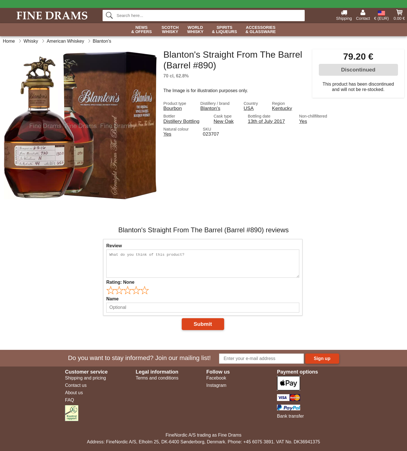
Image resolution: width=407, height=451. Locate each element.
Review (114, 245)
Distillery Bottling (181, 121)
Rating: (120, 282)
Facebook (216, 378)
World (195, 29)
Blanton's (210, 108)
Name (112, 298)
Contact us (75, 385)
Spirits (224, 29)
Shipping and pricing (85, 378)
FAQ (69, 400)
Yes (303, 121)
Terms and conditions (157, 378)
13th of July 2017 (266, 121)
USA (249, 108)
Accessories (261, 29)
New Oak (224, 121)
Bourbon (172, 108)
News (141, 29)
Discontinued (358, 70)
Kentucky (282, 108)
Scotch (170, 29)
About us (74, 392)
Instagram (216, 385)
